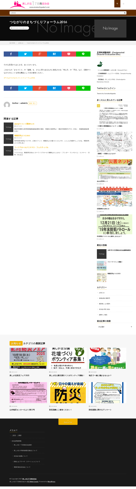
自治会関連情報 (17, 444)
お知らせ (24, 28)
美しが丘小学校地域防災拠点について (26, 453)
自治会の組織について (21, 459)
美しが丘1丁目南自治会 (30, 481)
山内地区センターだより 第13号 (24, 412)
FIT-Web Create (33, 484)
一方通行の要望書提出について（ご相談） (110, 126)
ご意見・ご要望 (17, 438)
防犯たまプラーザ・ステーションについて (28, 464)
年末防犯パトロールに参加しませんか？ (109, 236)
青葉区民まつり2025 (114, 273)
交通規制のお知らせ (103, 209)
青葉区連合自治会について (23, 470)
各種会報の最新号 (105, 298)
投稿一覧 (32, 103)
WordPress (52, 484)
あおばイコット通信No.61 (24, 124)
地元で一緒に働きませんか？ (101, 375)
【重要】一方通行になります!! (106, 153)
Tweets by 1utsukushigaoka (106, 93)
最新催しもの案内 (105, 304)
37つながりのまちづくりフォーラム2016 (19, 78)
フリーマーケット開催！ (115, 262)
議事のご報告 (103, 315)
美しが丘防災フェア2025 (21, 375)
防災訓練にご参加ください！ (62, 412)
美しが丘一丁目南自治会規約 (23, 448)
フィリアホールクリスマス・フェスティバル (31, 147)
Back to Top (68, 425)
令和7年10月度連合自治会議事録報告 (119, 250)
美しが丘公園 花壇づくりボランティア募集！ (67, 376)
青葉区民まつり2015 (22, 135)
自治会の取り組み (105, 309)
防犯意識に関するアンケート (101, 412)
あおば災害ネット (102, 181)
